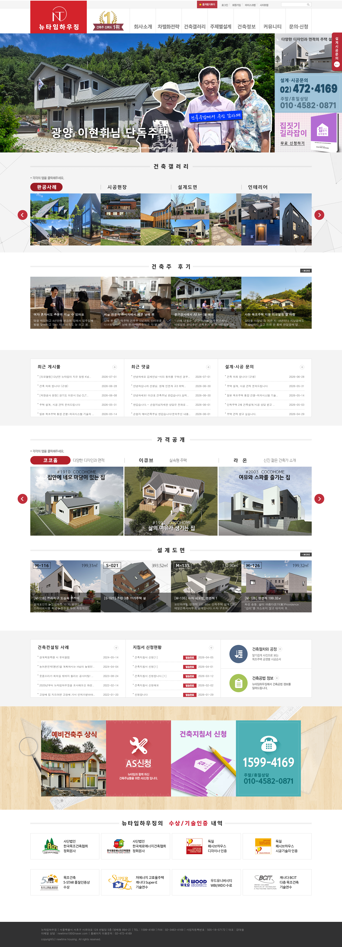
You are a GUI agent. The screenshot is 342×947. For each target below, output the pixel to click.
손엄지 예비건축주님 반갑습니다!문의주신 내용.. (161, 414)
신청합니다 (141, 694)
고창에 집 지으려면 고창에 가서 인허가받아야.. (67, 694)
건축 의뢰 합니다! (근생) (53, 386)
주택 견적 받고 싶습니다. (241, 414)
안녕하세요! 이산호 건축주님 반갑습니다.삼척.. (161, 395)
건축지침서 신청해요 (147, 685)
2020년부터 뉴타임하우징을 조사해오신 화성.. (66, 685)
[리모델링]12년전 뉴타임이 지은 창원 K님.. (65, 376)
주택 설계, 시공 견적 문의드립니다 (59, 404)
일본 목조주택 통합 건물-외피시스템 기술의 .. (66, 414)
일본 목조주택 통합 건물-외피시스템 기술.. (252, 395)
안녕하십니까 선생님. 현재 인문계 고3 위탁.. (159, 386)
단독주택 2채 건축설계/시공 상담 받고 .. (251, 404)
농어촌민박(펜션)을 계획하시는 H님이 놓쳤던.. (67, 666)
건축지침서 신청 (146, 657)
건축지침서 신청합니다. (151, 676)
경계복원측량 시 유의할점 (54, 657)
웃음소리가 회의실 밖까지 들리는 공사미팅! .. (66, 676)
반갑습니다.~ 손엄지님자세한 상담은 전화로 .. (160, 404)
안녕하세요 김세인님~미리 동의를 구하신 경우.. (161, 376)
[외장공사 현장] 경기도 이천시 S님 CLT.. (64, 395)
